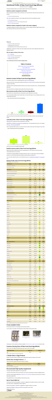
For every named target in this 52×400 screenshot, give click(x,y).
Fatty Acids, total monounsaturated (12, 171)
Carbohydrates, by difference (11, 165)
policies (33, 393)
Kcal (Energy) (9, 319)
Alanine (8, 202)
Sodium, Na (8, 302)
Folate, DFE (8, 243)
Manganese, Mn (9, 294)
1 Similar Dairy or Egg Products (26, 70)
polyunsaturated (15, 124)
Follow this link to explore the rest (32, 344)
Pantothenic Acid (9, 251)
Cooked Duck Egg (9, 365)
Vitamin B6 (8, 259)
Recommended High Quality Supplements (26, 72)
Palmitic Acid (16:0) (9, 183)
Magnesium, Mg (9, 292)
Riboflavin (8, 253)
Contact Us (17, 387)
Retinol (8, 272)
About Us (27, 392)
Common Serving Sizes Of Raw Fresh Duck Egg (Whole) (26, 69)
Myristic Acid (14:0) (9, 181)
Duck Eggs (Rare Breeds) (37, 337)
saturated (18, 123)
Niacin (8, 249)
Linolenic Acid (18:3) (10, 198)
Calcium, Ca (8, 286)
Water (8, 313)
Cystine (8, 208)
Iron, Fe (9, 54)
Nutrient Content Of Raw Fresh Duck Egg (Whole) (26, 66)
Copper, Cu (8, 288)
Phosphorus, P (9, 296)
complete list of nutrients (34, 157)
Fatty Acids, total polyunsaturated (11, 173)
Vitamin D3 (10, 23)
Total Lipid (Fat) (9, 177)
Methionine (8, 222)
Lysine (8, 220)
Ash (7, 317)
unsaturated (24, 123)
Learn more (38, 3)
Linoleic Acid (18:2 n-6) (10, 196)
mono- (9, 124)
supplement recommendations (26, 374)
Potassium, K (9, 298)
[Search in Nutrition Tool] (24, 6)
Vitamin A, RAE (9, 276)
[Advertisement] (26, 35)
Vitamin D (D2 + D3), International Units (12, 280)
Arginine (8, 204)
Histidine (8, 214)
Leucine (8, 218)
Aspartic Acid (9, 206)
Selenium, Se (9, 300)
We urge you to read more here (40, 396)
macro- (26, 80)
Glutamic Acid (9, 210)
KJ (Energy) (8, 321)
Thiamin (8, 255)
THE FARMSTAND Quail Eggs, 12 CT (26, 337)
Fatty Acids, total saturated (10, 175)
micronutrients (31, 80)
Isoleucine (8, 216)
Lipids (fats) (9, 121)
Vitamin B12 (10, 43)
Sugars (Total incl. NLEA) (10, 167)
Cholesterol (10, 16)
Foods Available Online (26, 67)
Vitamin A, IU (9, 274)
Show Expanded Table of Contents (26, 75)
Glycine (8, 212)
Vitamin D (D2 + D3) (10, 278)
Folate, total (8, 247)
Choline (9, 20)
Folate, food (10, 57)
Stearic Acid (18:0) (9, 185)
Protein (8, 239)
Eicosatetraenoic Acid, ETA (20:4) (14, 21)
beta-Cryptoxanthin (11, 55)
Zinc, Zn (8, 304)
